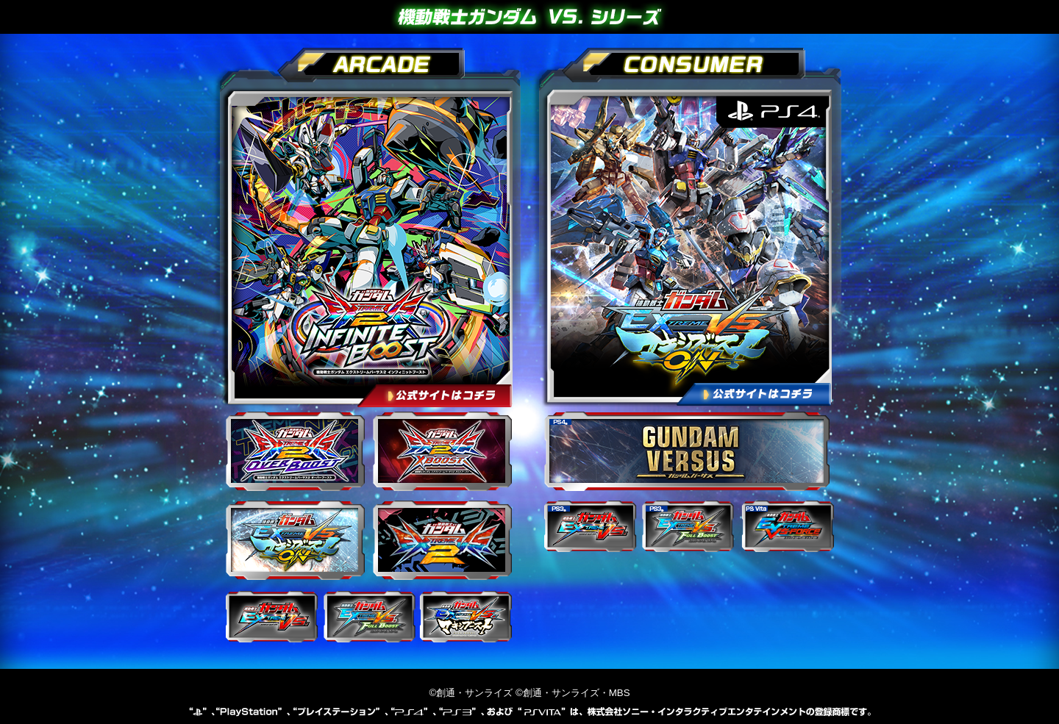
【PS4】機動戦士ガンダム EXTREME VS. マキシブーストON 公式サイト (685, 245)
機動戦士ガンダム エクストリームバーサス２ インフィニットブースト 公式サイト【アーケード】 (366, 245)
